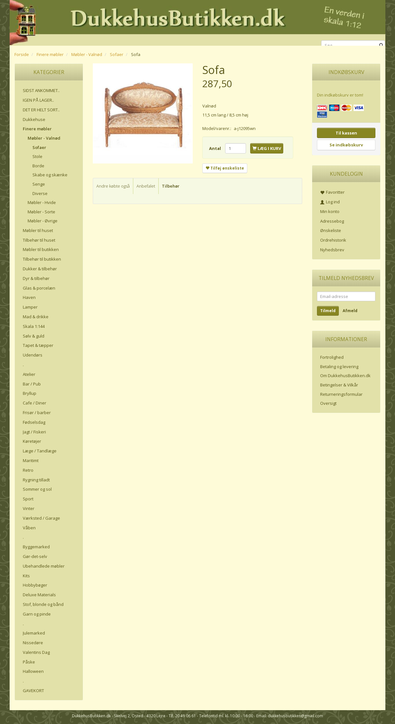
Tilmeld (328, 310)
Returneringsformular (341, 394)
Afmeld (350, 310)
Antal (215, 148)
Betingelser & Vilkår (339, 385)
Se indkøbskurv (346, 145)
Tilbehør (171, 186)
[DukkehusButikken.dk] (197, 22)
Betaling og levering (339, 366)
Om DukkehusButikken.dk (345, 375)
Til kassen (346, 133)
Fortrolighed (332, 357)
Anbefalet (145, 186)
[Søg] (381, 45)
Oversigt (328, 403)
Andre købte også (113, 186)
